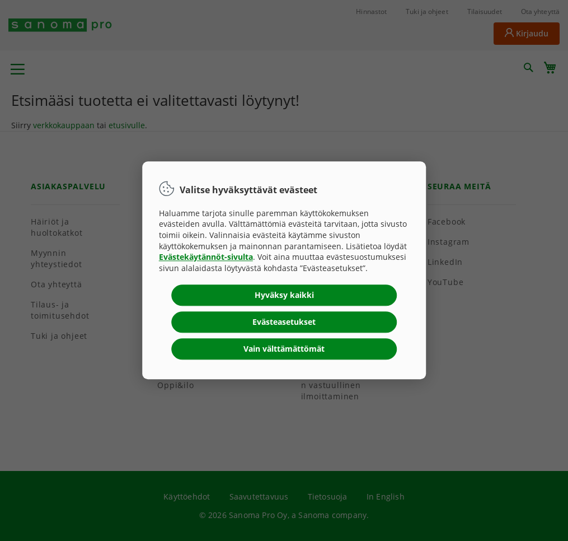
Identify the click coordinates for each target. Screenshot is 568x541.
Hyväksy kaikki (284, 295)
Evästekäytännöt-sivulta (206, 257)
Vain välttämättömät (284, 349)
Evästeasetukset (284, 322)
